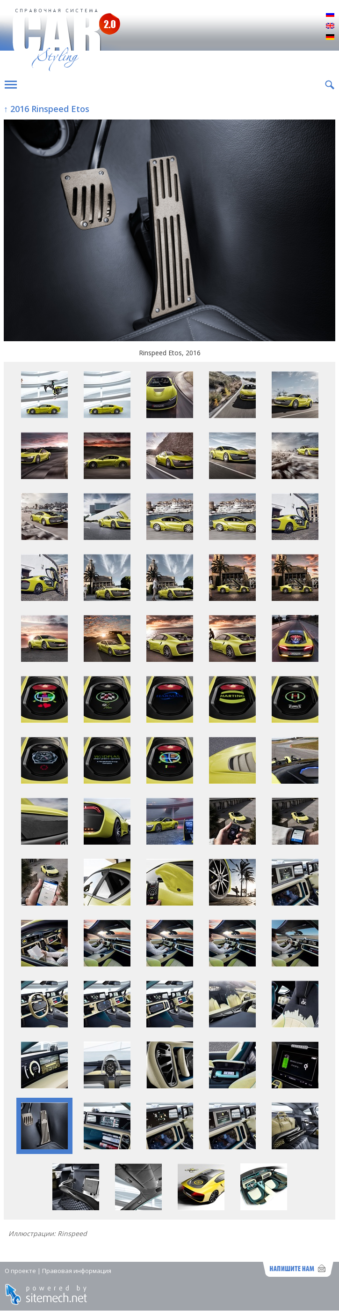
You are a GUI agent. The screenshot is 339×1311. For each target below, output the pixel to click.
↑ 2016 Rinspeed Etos (46, 108)
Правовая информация (76, 1270)
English (330, 26)
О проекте (20, 1270)
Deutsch (330, 37)
